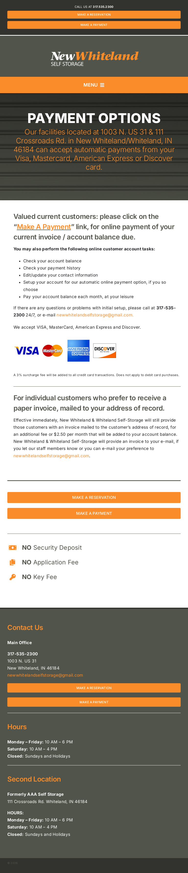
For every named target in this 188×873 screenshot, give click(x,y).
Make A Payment (44, 227)
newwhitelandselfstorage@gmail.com (51, 455)
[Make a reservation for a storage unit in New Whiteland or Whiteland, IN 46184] (94, 497)
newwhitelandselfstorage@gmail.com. (95, 315)
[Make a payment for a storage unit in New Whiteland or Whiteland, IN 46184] (94, 513)
